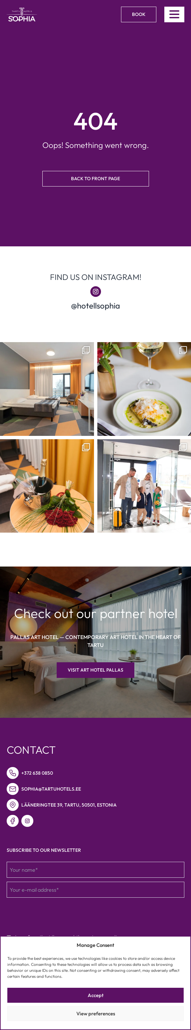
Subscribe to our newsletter (44, 850)
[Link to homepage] (22, 14)
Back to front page (95, 179)
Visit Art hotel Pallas (95, 670)
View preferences (95, 1013)
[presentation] (57, 915)
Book (138, 14)
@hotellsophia (95, 306)
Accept (96, 995)
